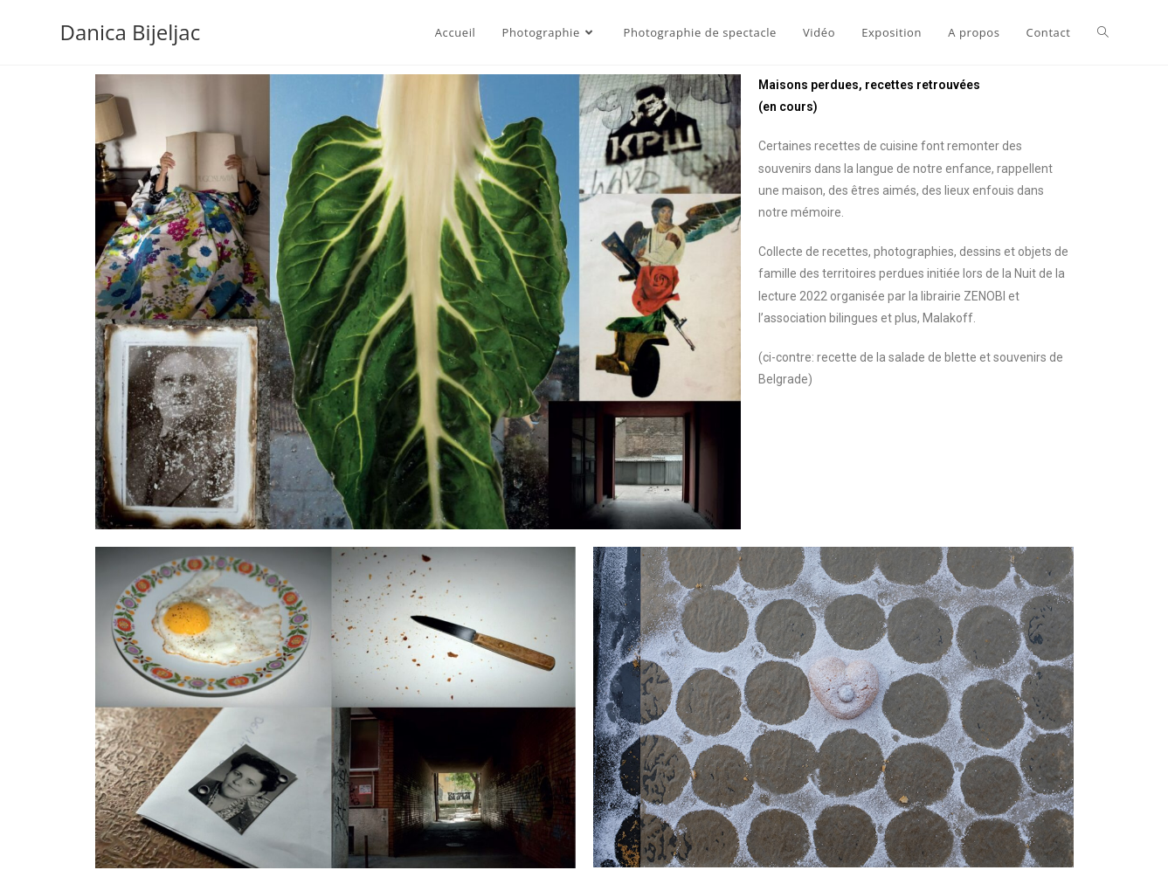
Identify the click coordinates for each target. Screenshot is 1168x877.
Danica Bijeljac (130, 31)
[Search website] (1103, 32)
